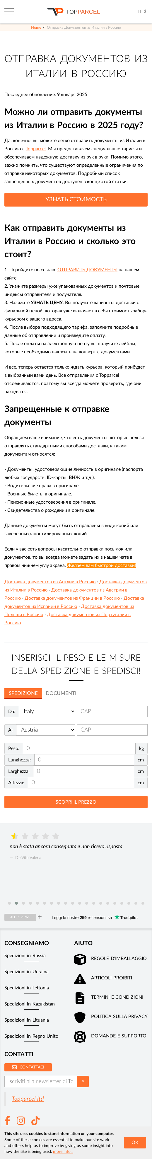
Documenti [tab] (61, 693)
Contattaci (28, 1067)
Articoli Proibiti (111, 978)
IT (140, 12)
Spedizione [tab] (23, 693)
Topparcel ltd (28, 1099)
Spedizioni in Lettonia (26, 988)
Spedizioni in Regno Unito (31, 1036)
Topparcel (36, 148)
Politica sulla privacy (119, 1016)
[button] (9, 903)
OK (135, 1142)
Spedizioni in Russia (25, 955)
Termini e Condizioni (117, 997)
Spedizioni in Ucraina (26, 971)
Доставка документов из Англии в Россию (50, 582)
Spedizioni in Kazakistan (29, 1004)
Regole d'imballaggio (118, 958)
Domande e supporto (118, 1036)
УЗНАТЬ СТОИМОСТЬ (76, 199)
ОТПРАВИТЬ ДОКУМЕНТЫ (87, 269)
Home (36, 27)
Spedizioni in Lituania (26, 1020)
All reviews (20, 917)
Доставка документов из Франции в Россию (72, 598)
